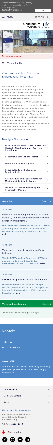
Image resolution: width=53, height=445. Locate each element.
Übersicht (46, 195)
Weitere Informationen (12, 10)
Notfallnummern (26, 50)
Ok (43, 10)
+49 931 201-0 (16, 418)
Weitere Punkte (12, 57)
